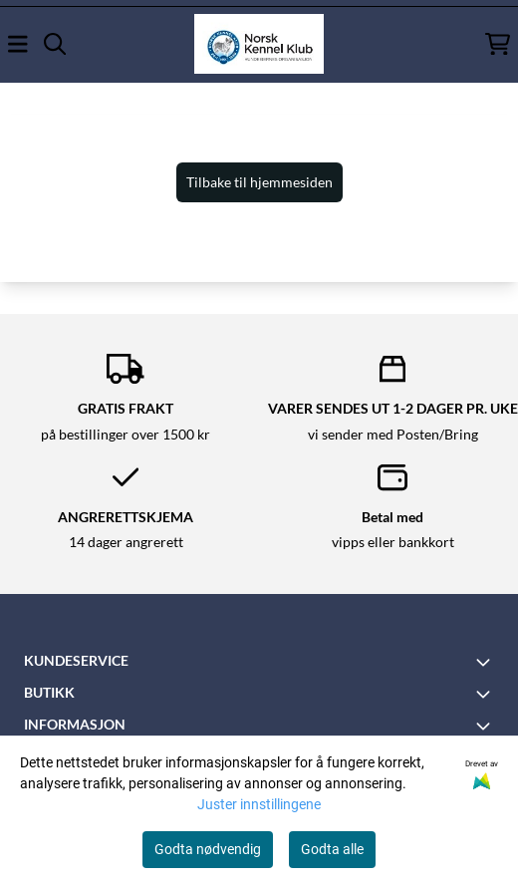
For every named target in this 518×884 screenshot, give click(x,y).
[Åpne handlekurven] (497, 44)
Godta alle (332, 849)
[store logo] (259, 44)
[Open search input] (55, 44)
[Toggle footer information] (486, 662)
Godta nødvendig (207, 849)
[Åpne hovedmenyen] (18, 44)
